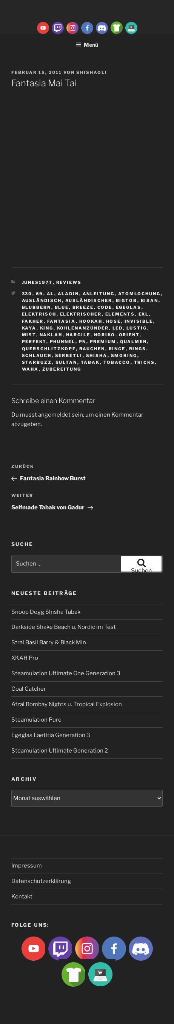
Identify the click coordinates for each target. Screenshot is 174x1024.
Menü (87, 44)
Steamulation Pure (36, 719)
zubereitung (62, 369)
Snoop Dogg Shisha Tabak (45, 612)
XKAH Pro (24, 658)
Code (104, 307)
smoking (124, 355)
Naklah (51, 334)
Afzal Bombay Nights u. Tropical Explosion (66, 704)
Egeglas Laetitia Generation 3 (50, 735)
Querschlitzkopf (49, 348)
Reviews (69, 282)
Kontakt (21, 896)
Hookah (91, 321)
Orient (129, 334)
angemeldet (54, 414)
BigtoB (126, 300)
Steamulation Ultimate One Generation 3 (65, 673)
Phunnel (62, 341)
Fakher (33, 321)
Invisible (139, 321)
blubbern (36, 307)
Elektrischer (81, 314)
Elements (120, 314)
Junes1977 (37, 282)
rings (137, 348)
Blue (62, 307)
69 (39, 293)
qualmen (133, 341)
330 (27, 293)
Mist (29, 334)
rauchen (92, 348)
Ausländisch (42, 300)
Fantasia (61, 321)
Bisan (150, 300)
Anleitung (99, 293)
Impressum (26, 865)
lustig (136, 328)
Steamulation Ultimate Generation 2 (59, 750)
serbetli (69, 355)
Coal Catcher (28, 688)
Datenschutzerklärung (41, 881)
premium (103, 341)
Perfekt (34, 341)
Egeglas (129, 307)
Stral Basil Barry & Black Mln (48, 642)
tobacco (117, 362)
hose (113, 321)
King (47, 328)
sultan (66, 362)
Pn (82, 341)
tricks (144, 362)
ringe (117, 348)
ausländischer (88, 300)
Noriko (104, 334)
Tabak (90, 362)
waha (30, 369)
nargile (78, 334)
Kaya (29, 328)
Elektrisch (39, 314)
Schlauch (37, 355)
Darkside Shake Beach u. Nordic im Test (63, 627)
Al (50, 293)
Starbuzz (37, 362)
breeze (83, 307)
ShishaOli (91, 72)
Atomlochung (139, 293)
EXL (144, 314)
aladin (68, 293)
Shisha (97, 355)
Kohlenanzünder (83, 328)
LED (117, 328)
